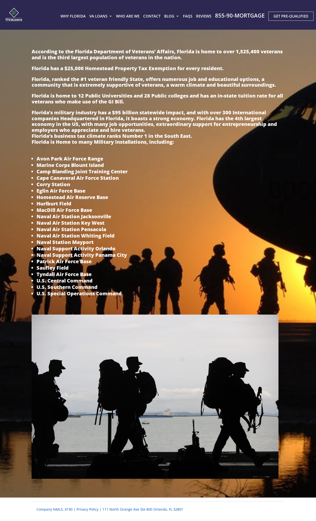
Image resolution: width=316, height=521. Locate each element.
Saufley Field (53, 267)
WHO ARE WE (127, 16)
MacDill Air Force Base (64, 210)
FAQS (187, 16)
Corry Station (53, 184)
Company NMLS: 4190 (55, 509)
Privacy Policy (88, 509)
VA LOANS (98, 16)
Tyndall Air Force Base (64, 274)
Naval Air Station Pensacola (71, 229)
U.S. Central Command (65, 280)
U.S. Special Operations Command (79, 293)
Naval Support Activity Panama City (82, 255)
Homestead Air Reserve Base (72, 197)
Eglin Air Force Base (61, 190)
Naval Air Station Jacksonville (74, 216)
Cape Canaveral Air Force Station (78, 178)
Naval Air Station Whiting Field (76, 235)
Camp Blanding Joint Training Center (82, 171)
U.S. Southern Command (67, 287)
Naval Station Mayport (65, 242)
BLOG (169, 16)
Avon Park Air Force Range (70, 158)
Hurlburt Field (54, 203)
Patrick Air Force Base (64, 261)
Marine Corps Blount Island (70, 165)
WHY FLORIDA (73, 16)
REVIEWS (203, 16)
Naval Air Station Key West (70, 223)
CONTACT (151, 16)
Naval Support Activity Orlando (76, 248)
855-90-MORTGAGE (240, 16)
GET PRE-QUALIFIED (291, 16)
